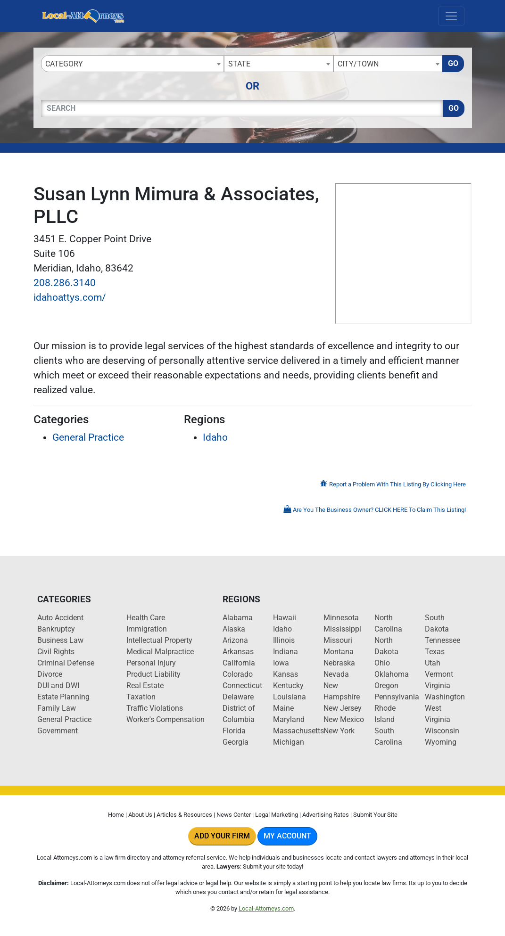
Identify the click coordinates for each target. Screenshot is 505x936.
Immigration (146, 628)
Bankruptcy (56, 628)
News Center (233, 814)
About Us (140, 814)
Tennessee (442, 640)
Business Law (60, 640)
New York (339, 730)
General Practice (88, 437)
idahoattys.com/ (69, 297)
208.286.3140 (64, 282)
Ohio (382, 662)
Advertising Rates (325, 814)
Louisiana (289, 696)
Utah (432, 662)
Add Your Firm (222, 835)
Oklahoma (391, 674)
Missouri (337, 640)
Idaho (215, 437)
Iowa (281, 662)
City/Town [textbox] (358, 63)
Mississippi (342, 628)
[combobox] (132, 63)
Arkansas (238, 651)
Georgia (235, 742)
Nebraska (339, 662)
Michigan (288, 742)
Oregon (386, 685)
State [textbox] (239, 63)
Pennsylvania (396, 696)
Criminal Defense (65, 662)
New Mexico (343, 719)
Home (116, 814)
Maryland (289, 719)
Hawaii (284, 617)
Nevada (336, 674)
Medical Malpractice (160, 651)
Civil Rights (56, 651)
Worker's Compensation (165, 719)
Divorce (49, 674)
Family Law (56, 708)
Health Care (145, 617)
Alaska (234, 628)
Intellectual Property (159, 640)
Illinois (284, 640)
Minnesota (341, 617)
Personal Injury (151, 662)
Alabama (238, 617)
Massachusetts (298, 730)
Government (57, 730)
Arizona (235, 640)
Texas (435, 651)
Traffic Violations (154, 708)
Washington (445, 696)
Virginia (437, 685)
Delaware (238, 696)
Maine (283, 708)
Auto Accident (60, 617)
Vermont (439, 674)
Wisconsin (442, 730)
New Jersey (342, 708)
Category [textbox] (64, 63)
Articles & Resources (184, 814)
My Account (287, 835)
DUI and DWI (58, 685)
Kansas (285, 674)
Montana (338, 651)
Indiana (285, 651)
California (239, 662)
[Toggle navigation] (451, 16)
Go (453, 63)
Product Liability (153, 674)
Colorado (238, 674)
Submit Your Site (375, 814)
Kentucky (288, 685)
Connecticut (242, 685)
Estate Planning (63, 696)
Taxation (141, 696)
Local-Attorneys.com (266, 908)
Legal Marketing (276, 814)
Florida (234, 730)
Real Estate (145, 685)
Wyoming (440, 742)
